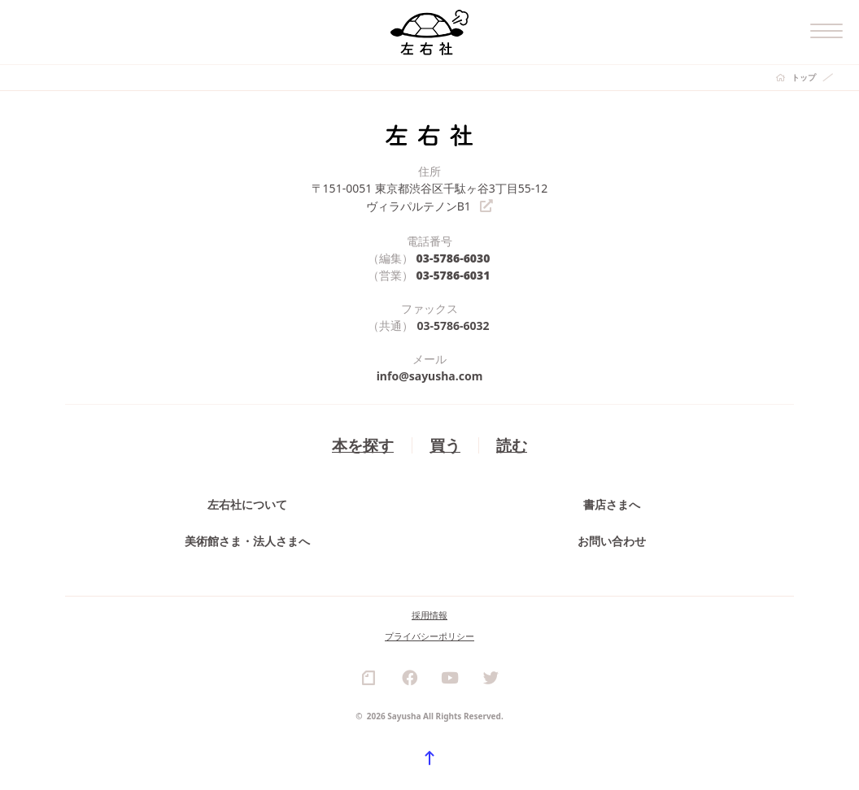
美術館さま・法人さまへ (247, 540)
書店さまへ (611, 503)
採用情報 (429, 614)
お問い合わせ (612, 540)
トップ (803, 77)
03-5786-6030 (453, 256)
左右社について (247, 503)
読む (511, 443)
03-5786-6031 (453, 273)
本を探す (363, 443)
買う (445, 443)
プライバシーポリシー (429, 635)
